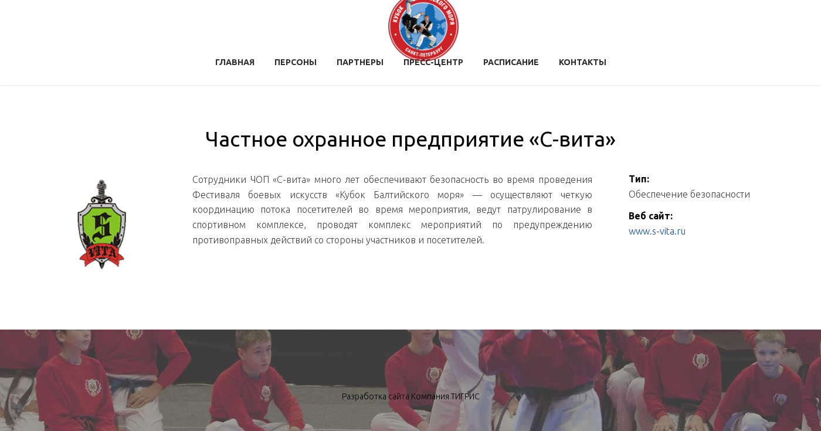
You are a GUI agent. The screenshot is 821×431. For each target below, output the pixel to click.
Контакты (582, 62)
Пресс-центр (433, 62)
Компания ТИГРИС (445, 396)
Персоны (295, 62)
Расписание (511, 62)
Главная (235, 62)
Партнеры (360, 62)
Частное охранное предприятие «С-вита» (410, 139)
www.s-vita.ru (657, 231)
